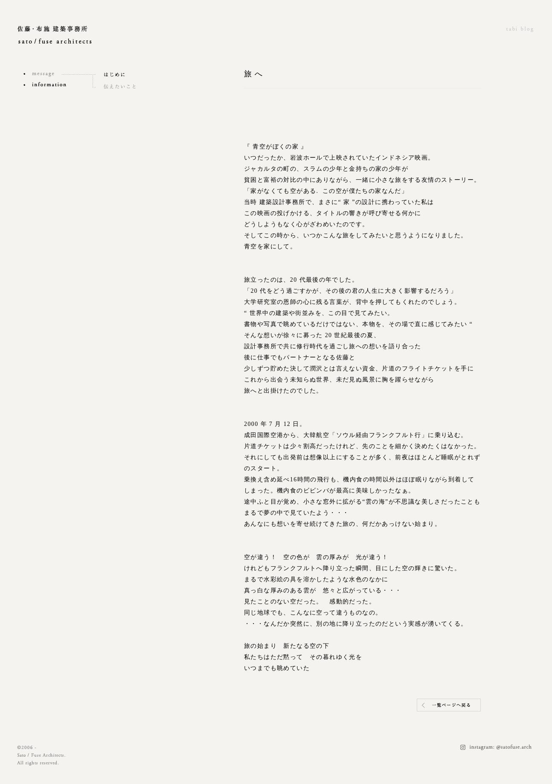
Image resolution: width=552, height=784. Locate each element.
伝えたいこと (128, 86)
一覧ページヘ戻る (449, 705)
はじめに (128, 74)
